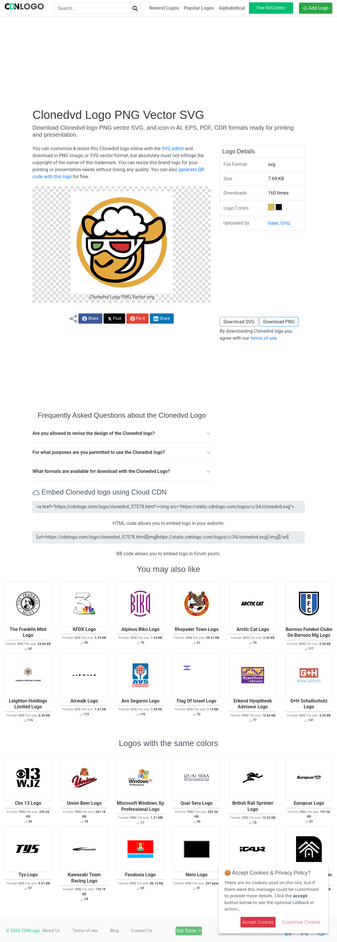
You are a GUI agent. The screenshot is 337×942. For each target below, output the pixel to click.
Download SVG (239, 322)
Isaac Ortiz (279, 223)
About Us (51, 930)
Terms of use (87, 930)
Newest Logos (164, 8)
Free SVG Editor (271, 8)
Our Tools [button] (197, 931)
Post (114, 318)
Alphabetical (232, 8)
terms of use (263, 338)
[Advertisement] (168, 62)
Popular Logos (199, 8)
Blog (118, 930)
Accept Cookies (258, 922)
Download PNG (279, 322)
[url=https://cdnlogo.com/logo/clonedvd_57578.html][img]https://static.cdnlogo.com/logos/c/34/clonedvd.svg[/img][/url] (168, 537)
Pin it (137, 318)
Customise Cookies (301, 922)
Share (90, 318)
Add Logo (316, 8)
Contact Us (148, 930)
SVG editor (173, 148)
